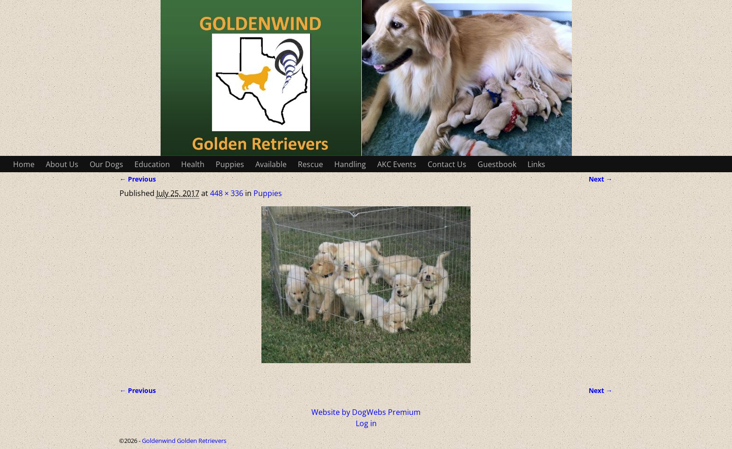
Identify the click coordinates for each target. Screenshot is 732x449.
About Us (62, 164)
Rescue (310, 164)
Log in (366, 423)
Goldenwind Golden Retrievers (184, 440)
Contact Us (447, 164)
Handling (350, 164)
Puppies (230, 164)
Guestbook (497, 164)
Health (192, 164)
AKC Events (396, 164)
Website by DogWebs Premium (366, 412)
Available (271, 164)
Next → (600, 179)
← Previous (138, 179)
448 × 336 (226, 193)
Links (536, 164)
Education (152, 164)
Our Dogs (106, 164)
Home (24, 164)
